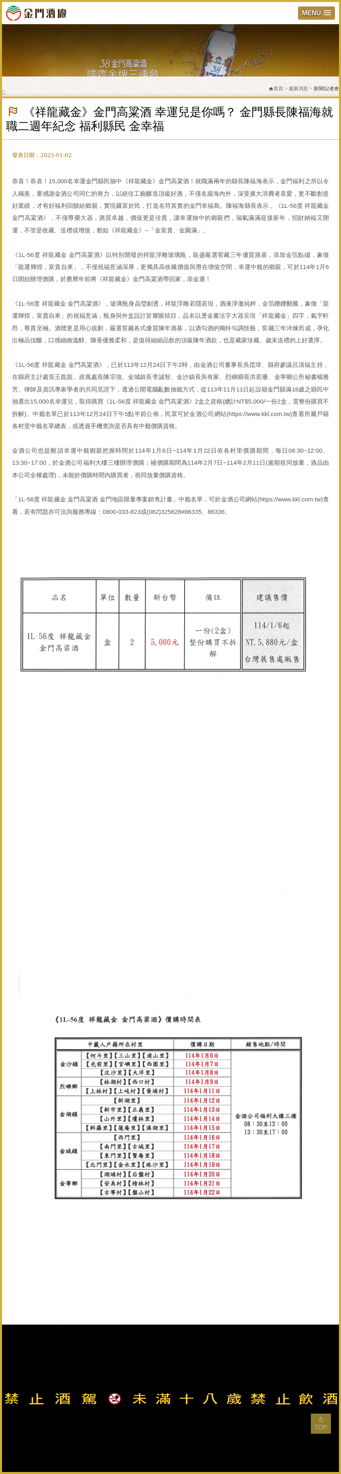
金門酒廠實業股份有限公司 (36, 13)
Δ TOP (321, 1423)
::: (2, 92)
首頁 (276, 88)
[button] (316, 13)
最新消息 (298, 88)
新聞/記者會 (326, 88)
